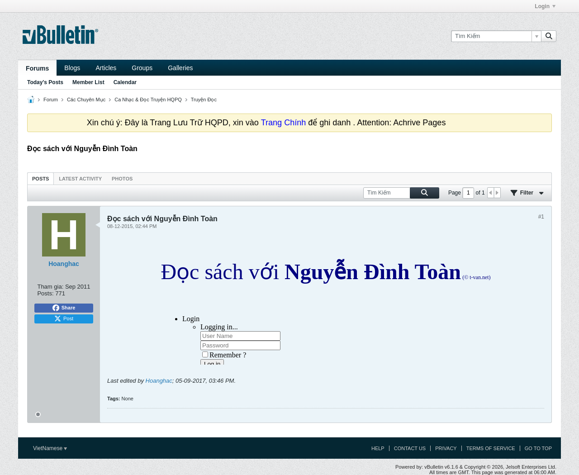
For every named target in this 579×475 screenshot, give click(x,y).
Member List (88, 82)
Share (64, 308)
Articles (105, 67)
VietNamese (50, 448)
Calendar (125, 82)
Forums (37, 68)
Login (545, 6)
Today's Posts (45, 82)
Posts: (45, 293)
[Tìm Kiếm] (496, 36)
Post (63, 319)
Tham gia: (50, 286)
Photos (122, 178)
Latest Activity (80, 178)
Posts (40, 178)
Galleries (180, 67)
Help (377, 448)
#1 (541, 217)
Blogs (72, 67)
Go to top (538, 448)
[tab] (40, 178)
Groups (142, 67)
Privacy (445, 448)
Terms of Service (490, 448)
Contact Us (410, 448)
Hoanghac (159, 380)
